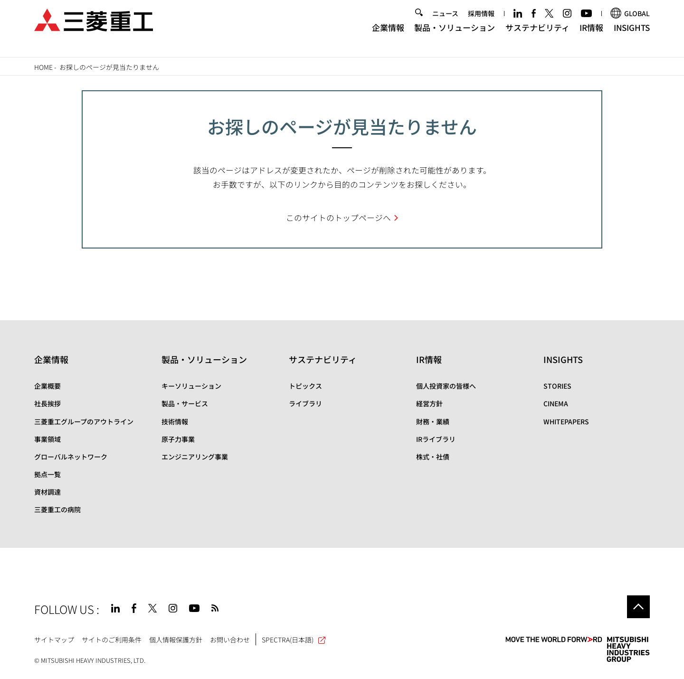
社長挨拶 (47, 403)
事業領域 (47, 439)
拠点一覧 (47, 474)
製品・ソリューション (454, 36)
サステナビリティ (537, 36)
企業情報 (388, 36)
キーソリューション (191, 386)
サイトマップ (54, 639)
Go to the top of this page (638, 606)
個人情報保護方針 (175, 639)
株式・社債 (432, 456)
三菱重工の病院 (57, 509)
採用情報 (481, 22)
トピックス (305, 386)
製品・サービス (185, 403)
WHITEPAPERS (566, 421)
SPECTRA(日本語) (294, 639)
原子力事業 (178, 439)
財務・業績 (432, 421)
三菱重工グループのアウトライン (83, 421)
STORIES (557, 386)
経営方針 (429, 403)
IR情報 (591, 36)
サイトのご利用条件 (112, 639)
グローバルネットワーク (70, 456)
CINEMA (555, 403)
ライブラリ (305, 403)
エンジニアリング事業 (195, 456)
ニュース (445, 22)
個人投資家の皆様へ (446, 386)
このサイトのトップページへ (338, 217)
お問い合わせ (230, 639)
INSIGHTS (632, 36)
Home (43, 67)
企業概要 (47, 386)
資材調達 (47, 492)
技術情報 (175, 421)
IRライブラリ (436, 439)
